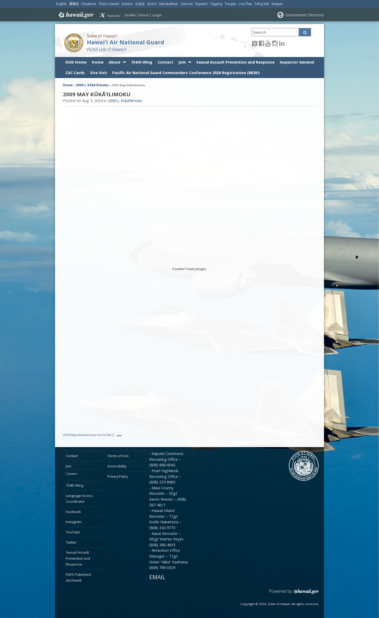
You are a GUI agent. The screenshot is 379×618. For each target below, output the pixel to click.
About (115, 62)
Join (182, 62)
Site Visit (98, 72)
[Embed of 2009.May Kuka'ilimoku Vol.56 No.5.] (189, 269)
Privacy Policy (117, 476)
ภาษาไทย (245, 4)
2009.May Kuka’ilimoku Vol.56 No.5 (88, 435)
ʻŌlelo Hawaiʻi (109, 4)
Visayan (277, 4)
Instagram (73, 521)
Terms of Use (118, 455)
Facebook (73, 511)
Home (97, 62)
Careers (72, 474)
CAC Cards (75, 72)
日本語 (140, 4)
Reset (144, 15)
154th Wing (141, 62)
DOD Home (76, 62)
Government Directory (305, 14)
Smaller (130, 15)
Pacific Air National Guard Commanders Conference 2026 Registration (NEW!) (186, 72)
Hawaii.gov (76, 15)
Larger (157, 15)
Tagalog (216, 4)
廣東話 (74, 4)
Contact (165, 62)
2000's (81, 85)
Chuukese (88, 4)
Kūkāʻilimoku (97, 85)
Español (201, 4)
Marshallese (168, 4)
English (61, 4)
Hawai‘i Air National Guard (125, 42)
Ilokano (127, 4)
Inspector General (297, 62)
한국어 (152, 4)
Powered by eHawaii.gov (294, 593)
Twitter (71, 542)
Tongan (230, 4)
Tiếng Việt (262, 4)
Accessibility (116, 466)
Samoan (187, 4)
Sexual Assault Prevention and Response (235, 62)
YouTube (73, 532)
